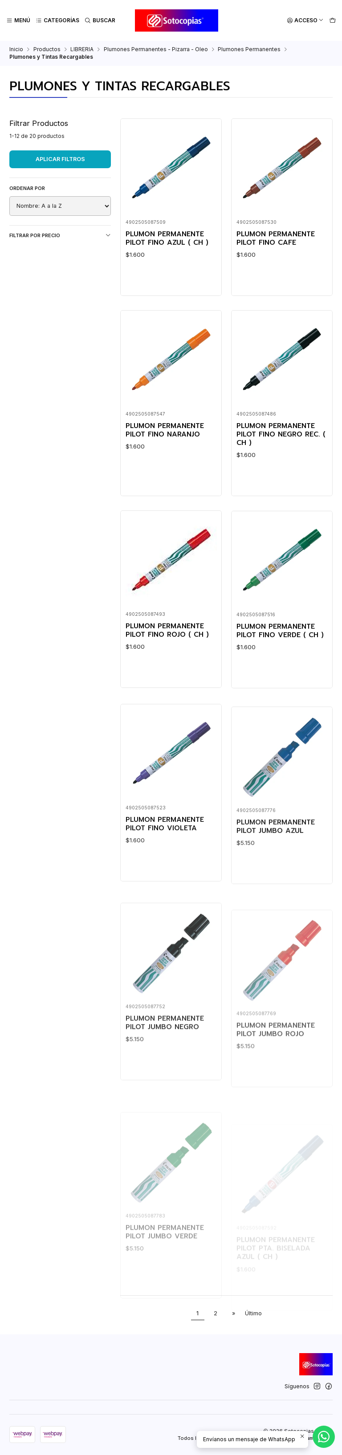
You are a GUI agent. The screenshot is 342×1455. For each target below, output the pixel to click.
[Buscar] (100, 20)
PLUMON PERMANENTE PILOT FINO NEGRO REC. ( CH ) (281, 475)
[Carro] (332, 20)
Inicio (16, 49)
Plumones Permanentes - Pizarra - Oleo (156, 49)
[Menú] (18, 20)
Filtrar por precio (60, 235)
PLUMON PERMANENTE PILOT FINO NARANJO (165, 461)
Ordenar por (27, 188)
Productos (47, 49)
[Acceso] (305, 20)
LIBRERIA (82, 49)
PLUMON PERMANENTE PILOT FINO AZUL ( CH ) (167, 239)
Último (253, 1313)
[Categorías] (57, 20)
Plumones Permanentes (249, 49)
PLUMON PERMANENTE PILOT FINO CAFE (275, 239)
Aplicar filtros (60, 159)
